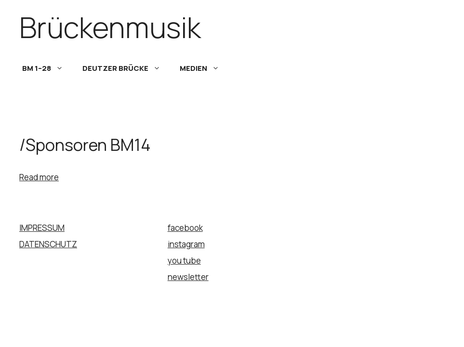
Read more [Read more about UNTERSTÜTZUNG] (39, 177)
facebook (185, 227)
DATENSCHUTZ (48, 244)
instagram (186, 244)
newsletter (188, 276)
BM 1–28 (47, 68)
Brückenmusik (110, 27)
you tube (184, 260)
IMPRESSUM (42, 227)
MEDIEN (204, 68)
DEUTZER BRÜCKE (126, 68)
